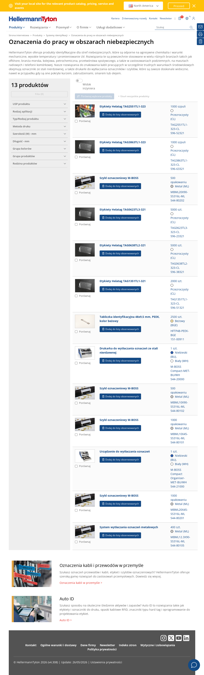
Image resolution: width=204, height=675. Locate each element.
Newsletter (107, 645)
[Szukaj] (175, 27)
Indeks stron (127, 645)
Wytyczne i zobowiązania (157, 645)
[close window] (194, 6)
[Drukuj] (200, 34)
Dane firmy (88, 645)
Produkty (15, 27)
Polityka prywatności (102, 649)
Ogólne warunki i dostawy (58, 645)
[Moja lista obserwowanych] (200, 41)
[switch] (79, 80)
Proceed (179, 6)
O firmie (82, 27)
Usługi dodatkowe (109, 27)
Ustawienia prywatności (106, 662)
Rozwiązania (39, 27)
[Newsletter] (200, 26)
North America (144, 6)
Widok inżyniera (89, 86)
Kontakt (30, 645)
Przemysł (62, 27)
